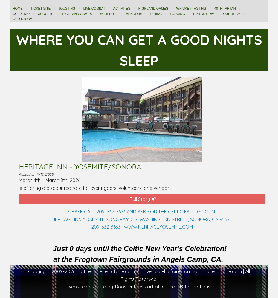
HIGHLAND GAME (152, 8)
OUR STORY (22, 19)
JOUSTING (67, 8)
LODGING (177, 14)
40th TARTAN (225, 8)
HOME (18, 8)
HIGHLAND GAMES (77, 14)
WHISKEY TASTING (191, 8)
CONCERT (46, 14)
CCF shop (21, 14)
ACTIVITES (121, 8)
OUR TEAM (231, 14)
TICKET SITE (41, 8)
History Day (204, 14)
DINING (156, 14)
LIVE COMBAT (94, 8)
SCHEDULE (109, 14)
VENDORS (134, 14)
